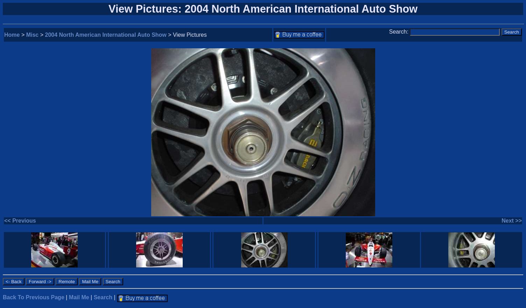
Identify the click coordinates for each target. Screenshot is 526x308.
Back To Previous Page (33, 297)
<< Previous (20, 221)
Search (103, 297)
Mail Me (79, 297)
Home (12, 35)
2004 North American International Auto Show (106, 35)
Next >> (512, 221)
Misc (32, 35)
